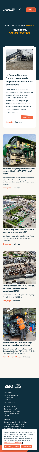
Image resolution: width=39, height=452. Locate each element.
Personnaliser (26, 446)
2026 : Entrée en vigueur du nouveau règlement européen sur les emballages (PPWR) (19, 288)
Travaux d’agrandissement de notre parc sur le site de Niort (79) (18, 230)
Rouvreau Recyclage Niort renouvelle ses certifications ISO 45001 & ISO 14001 (19, 171)
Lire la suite (27, 117)
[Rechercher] (20, 10)
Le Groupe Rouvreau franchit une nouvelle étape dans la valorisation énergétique (19, 80)
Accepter (8, 446)
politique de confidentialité (13, 443)
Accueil (7, 25)
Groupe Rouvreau (18, 25)
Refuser (16, 446)
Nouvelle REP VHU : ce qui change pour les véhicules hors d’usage (17, 343)
